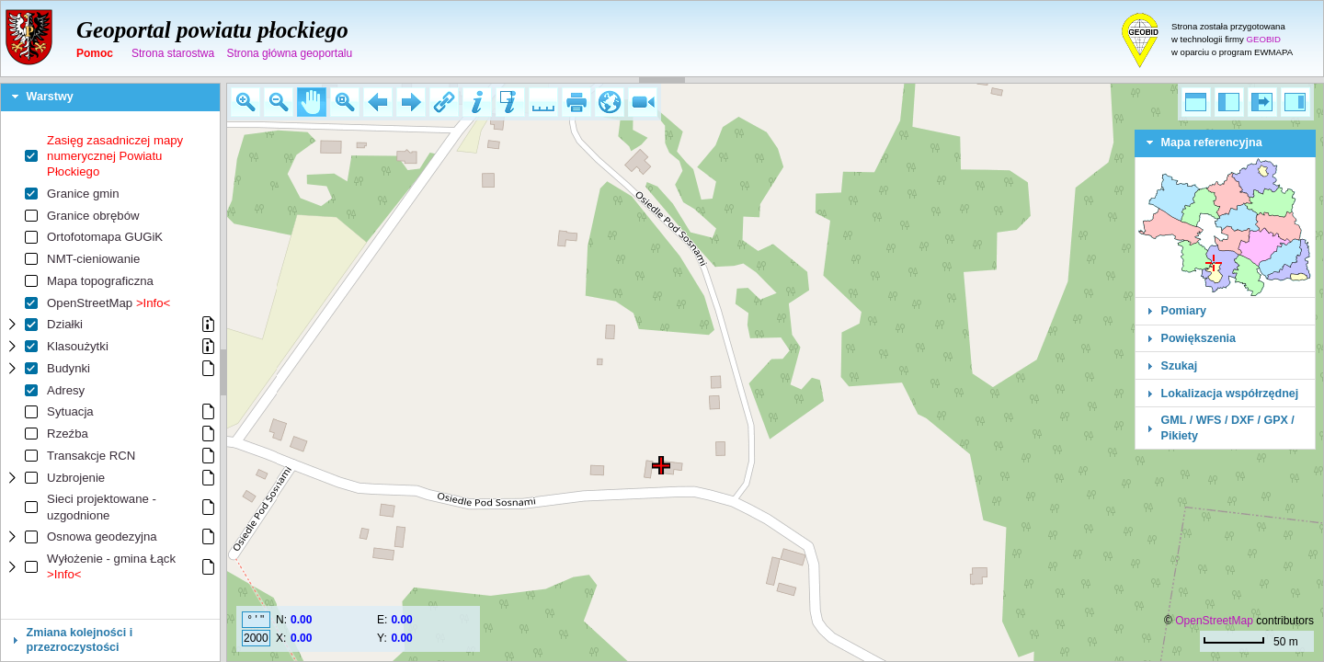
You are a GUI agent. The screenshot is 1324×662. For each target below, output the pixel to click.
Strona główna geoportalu (289, 53)
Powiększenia (1199, 338)
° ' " (255, 619)
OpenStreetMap (1214, 620)
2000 (256, 638)
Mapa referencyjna (1211, 142)
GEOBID (1264, 39)
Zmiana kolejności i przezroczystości (80, 640)
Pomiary (1183, 310)
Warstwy (50, 96)
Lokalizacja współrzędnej (1230, 393)
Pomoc (94, 53)
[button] (245, 102)
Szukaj (1179, 366)
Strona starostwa (172, 53)
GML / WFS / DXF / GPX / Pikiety (1228, 427)
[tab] (110, 97)
